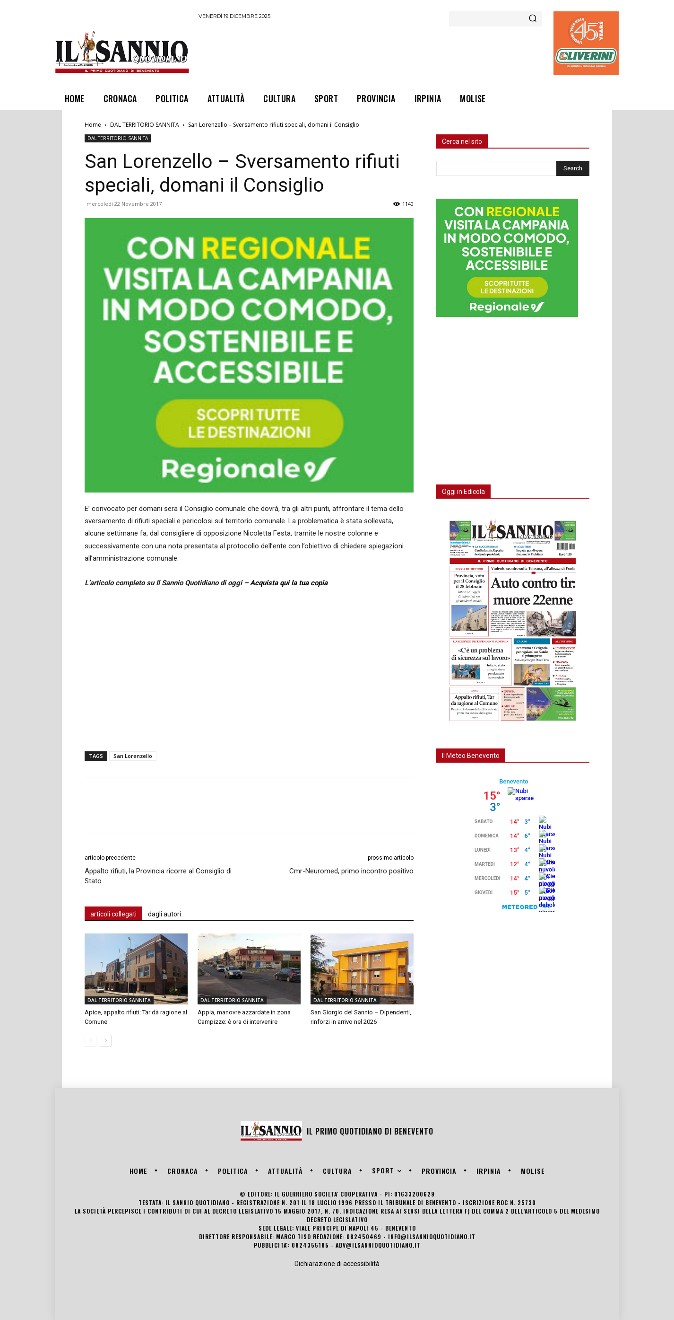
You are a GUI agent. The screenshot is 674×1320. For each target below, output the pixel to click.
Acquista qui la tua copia (289, 583)
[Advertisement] (371, 51)
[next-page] (106, 1041)
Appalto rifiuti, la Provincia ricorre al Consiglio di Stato (158, 876)
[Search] (533, 18)
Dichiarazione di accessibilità (337, 1263)
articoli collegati (113, 914)
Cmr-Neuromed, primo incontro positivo (351, 871)
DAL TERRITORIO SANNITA (144, 125)
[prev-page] (90, 1041)
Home (93, 125)
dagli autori (164, 914)
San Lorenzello (132, 755)
